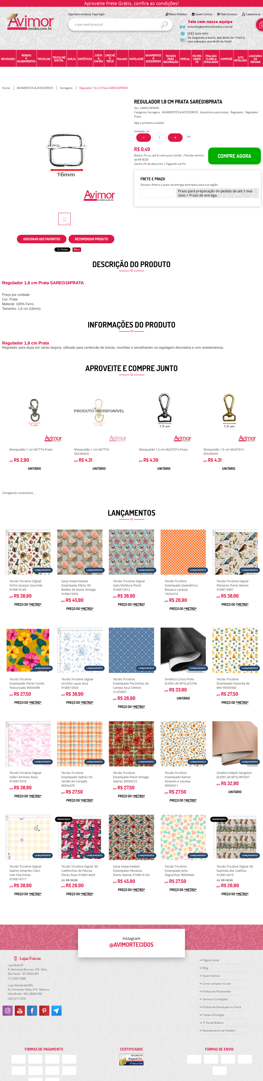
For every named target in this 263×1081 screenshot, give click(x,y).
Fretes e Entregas (213, 1015)
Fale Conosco (229, 14)
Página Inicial (211, 960)
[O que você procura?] (164, 24)
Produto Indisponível (99, 414)
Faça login (98, 14)
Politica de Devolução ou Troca (222, 1007)
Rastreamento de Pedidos (219, 1030)
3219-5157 (197, 34)
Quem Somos (211, 976)
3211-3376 (17, 998)
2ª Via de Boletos (213, 1023)
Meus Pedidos (178, 14)
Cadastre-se (253, 14)
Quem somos (203, 14)
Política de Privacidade (217, 991)
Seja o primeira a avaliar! (149, 123)
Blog (205, 968)
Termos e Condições (215, 999)
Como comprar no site (217, 983)
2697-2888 (17, 978)
